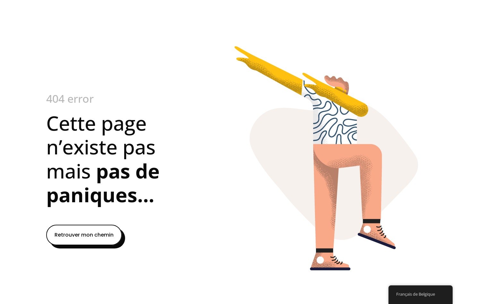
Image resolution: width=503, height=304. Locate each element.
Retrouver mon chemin (84, 235)
